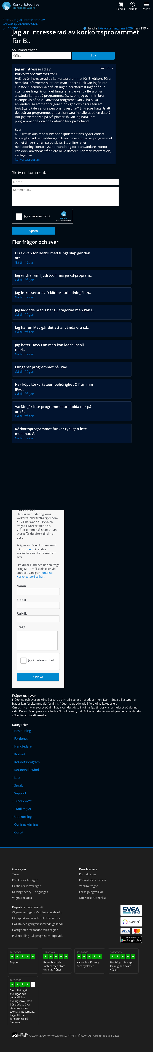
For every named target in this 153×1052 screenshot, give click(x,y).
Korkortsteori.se (56, 1035)
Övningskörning (26, 824)
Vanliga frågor (88, 886)
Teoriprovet (22, 801)
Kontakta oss (87, 874)
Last (17, 777)
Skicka (38, 677)
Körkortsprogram (27, 762)
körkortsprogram (27, 159)
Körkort (19, 754)
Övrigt (18, 832)
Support (20, 793)
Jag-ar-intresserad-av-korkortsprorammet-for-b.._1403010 (24, 24)
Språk (18, 785)
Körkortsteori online (92, 880)
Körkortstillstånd (26, 770)
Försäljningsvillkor (91, 892)
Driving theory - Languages (30, 892)
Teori (15, 874)
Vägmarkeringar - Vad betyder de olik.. (37, 912)
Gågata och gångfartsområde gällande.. (38, 924)
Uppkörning (23, 816)
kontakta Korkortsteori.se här (35, 575)
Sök (93, 56)
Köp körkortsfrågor (25, 880)
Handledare (23, 746)
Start (6, 20)
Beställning (22, 731)
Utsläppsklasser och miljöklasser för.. (37, 918)
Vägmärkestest (22, 898)
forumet (26, 549)
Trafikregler (22, 809)
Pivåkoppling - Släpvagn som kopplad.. (37, 936)
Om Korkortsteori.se (92, 898)
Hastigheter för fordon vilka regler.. (35, 930)
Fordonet (21, 738)
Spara (33, 231)
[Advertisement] (77, 471)
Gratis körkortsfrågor (26, 886)
